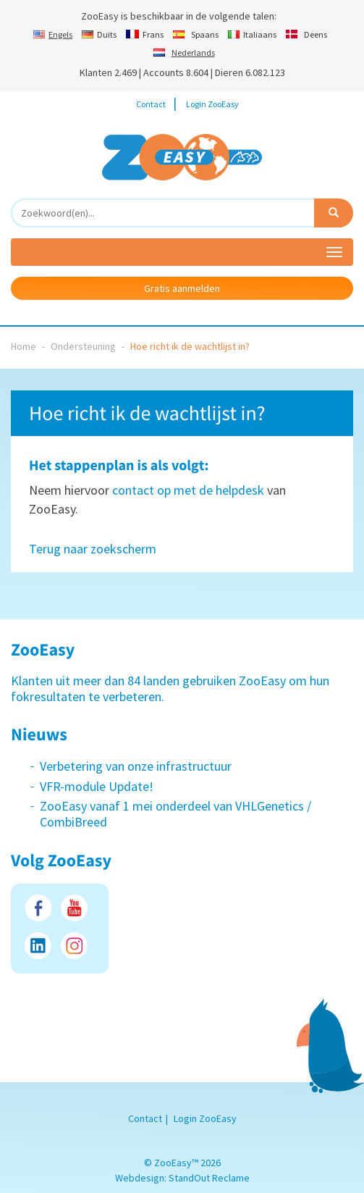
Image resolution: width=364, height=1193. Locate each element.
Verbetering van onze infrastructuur (136, 766)
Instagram (74, 945)
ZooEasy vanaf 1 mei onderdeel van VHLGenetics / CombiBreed (175, 814)
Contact (151, 104)
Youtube (74, 908)
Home (23, 346)
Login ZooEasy (212, 104)
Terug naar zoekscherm (92, 548)
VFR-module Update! (96, 786)
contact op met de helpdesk (188, 490)
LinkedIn (38, 945)
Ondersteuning (83, 346)
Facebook (38, 908)
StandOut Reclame (209, 1177)
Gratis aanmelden (182, 288)
